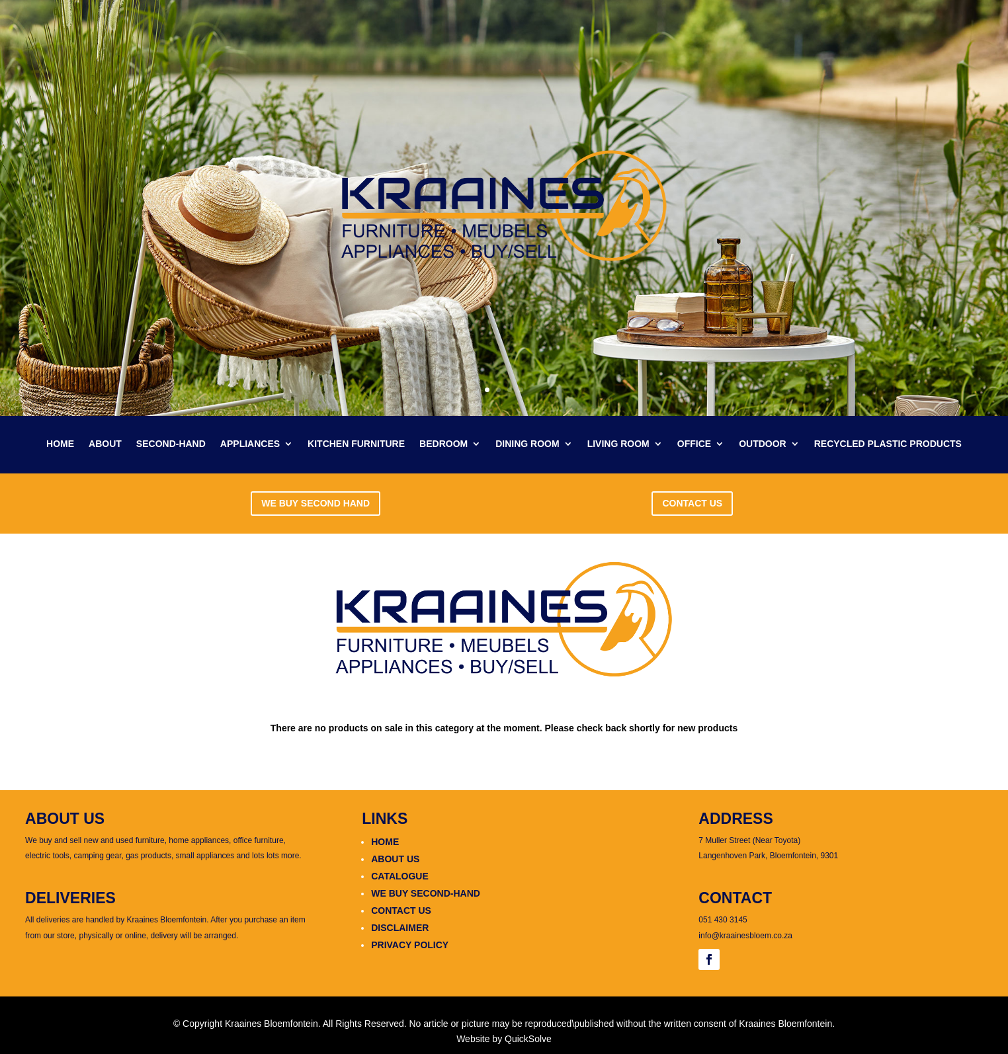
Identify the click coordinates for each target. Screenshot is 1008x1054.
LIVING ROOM (618, 444)
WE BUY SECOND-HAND (425, 893)
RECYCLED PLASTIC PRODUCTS (888, 444)
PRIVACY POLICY (409, 945)
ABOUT (105, 444)
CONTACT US (692, 503)
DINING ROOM (527, 444)
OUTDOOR (762, 444)
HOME (60, 444)
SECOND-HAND (171, 444)
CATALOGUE (400, 876)
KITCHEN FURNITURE (356, 444)
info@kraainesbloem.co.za (745, 935)
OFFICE (694, 444)
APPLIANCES (250, 444)
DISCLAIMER (400, 927)
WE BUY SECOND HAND (315, 503)
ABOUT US (395, 859)
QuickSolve (528, 1039)
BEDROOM (443, 444)
